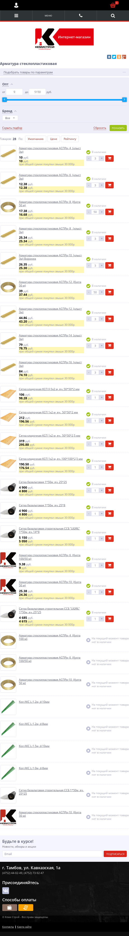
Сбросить (100, 128)
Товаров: (6, 139)
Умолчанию (36, 139)
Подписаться (115, 854)
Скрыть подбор (12, 128)
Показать (118, 128)
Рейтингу (70, 139)
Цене (53, 139)
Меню (48, 15)
